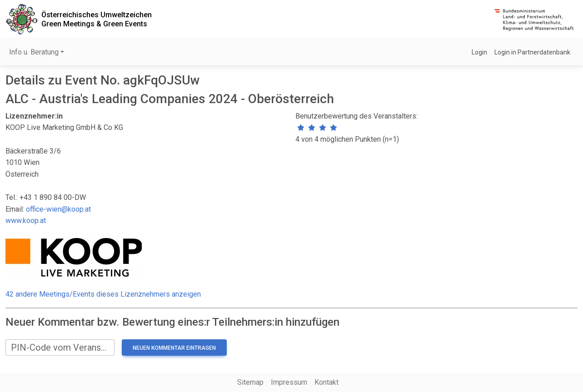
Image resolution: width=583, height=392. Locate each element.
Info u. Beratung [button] (34, 52)
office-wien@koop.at (58, 209)
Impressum (289, 382)
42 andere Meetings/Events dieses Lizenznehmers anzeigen (103, 294)
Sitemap (250, 382)
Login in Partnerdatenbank (532, 52)
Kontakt (326, 382)
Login (479, 52)
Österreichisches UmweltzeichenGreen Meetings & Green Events (96, 19)
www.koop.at (25, 220)
